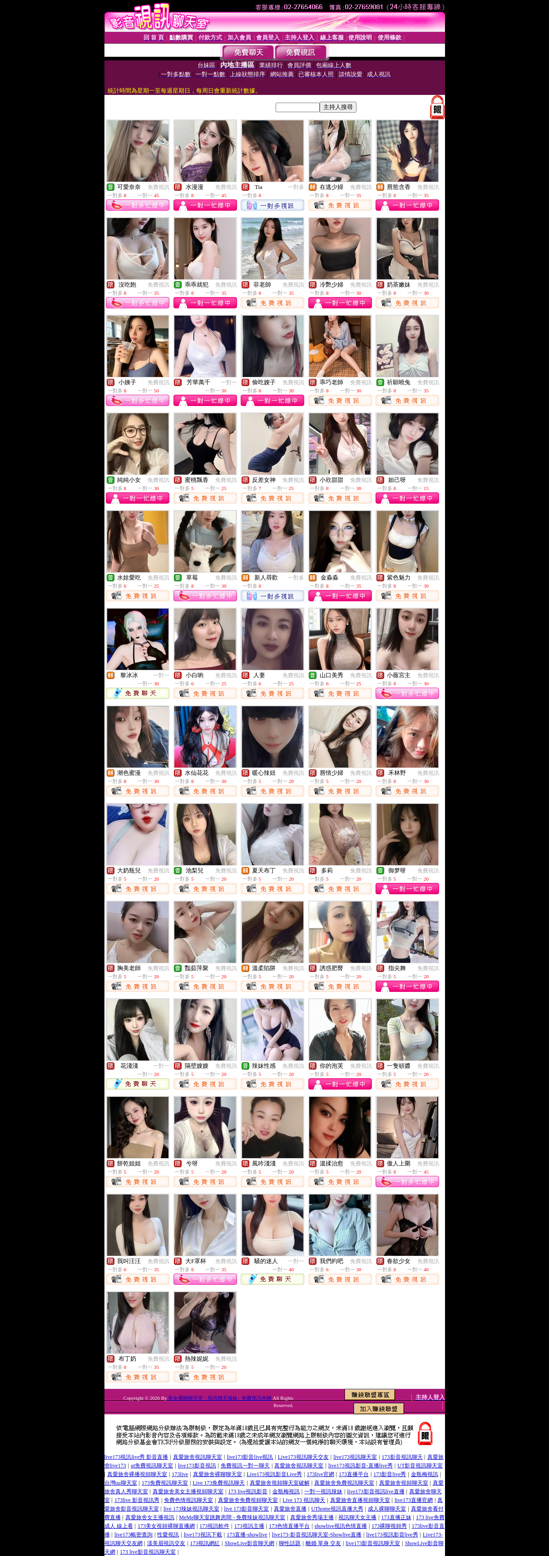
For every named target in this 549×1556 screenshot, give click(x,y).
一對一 (229, 382)
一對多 (296, 187)
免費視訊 (158, 187)
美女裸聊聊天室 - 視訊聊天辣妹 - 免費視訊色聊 (219, 1398)
